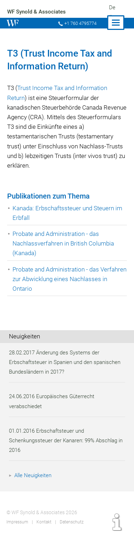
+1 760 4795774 (79, 23)
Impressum (17, 521)
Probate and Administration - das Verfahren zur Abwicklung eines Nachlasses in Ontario (57, 279)
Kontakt (43, 521)
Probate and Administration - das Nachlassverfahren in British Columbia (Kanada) (64, 243)
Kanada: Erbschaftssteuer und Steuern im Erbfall (68, 213)
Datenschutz (71, 521)
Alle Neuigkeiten (34, 475)
